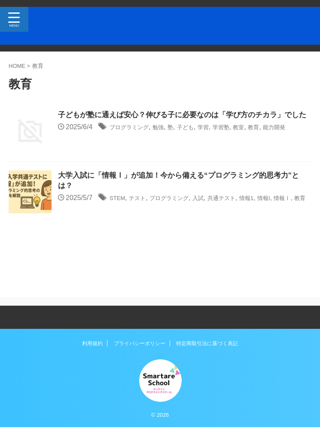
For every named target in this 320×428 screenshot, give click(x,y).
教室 (263, 139)
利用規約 (92, 343)
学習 (221, 139)
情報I (294, 204)
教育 (280, 139)
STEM (119, 204)
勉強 (168, 139)
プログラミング (134, 139)
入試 (215, 204)
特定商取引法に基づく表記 (207, 343)
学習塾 (242, 139)
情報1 (273, 204)
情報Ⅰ (68, 215)
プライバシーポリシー (139, 343)
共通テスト (243, 204)
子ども (200, 139)
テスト (142, 204)
